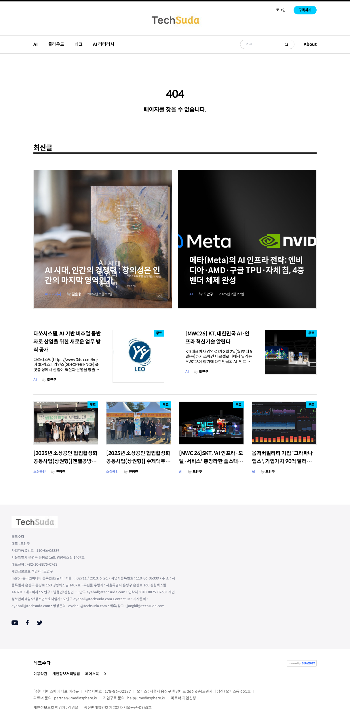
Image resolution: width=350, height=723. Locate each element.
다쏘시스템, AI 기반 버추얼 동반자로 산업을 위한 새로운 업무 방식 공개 (67, 342)
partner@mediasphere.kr (75, 698)
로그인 (281, 10)
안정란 (60, 471)
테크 (79, 44)
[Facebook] (27, 623)
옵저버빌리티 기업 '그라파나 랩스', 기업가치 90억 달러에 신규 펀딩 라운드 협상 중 (282, 461)
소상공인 (39, 471)
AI (35, 44)
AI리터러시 (53, 294)
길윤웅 (76, 294)
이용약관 (40, 673)
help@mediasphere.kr (146, 698)
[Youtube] (15, 622)
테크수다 (42, 663)
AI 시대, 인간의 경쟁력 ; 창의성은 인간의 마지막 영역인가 (102, 275)
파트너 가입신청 (183, 698)
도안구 (208, 294)
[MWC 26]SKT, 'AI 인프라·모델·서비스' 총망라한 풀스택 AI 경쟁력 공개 (211, 461)
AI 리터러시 (103, 44)
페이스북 (92, 673)
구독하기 (305, 10)
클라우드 (56, 44)
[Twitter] (40, 622)
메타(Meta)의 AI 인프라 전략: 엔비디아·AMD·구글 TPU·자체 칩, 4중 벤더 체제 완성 (247, 270)
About (310, 44)
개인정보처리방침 (66, 673)
